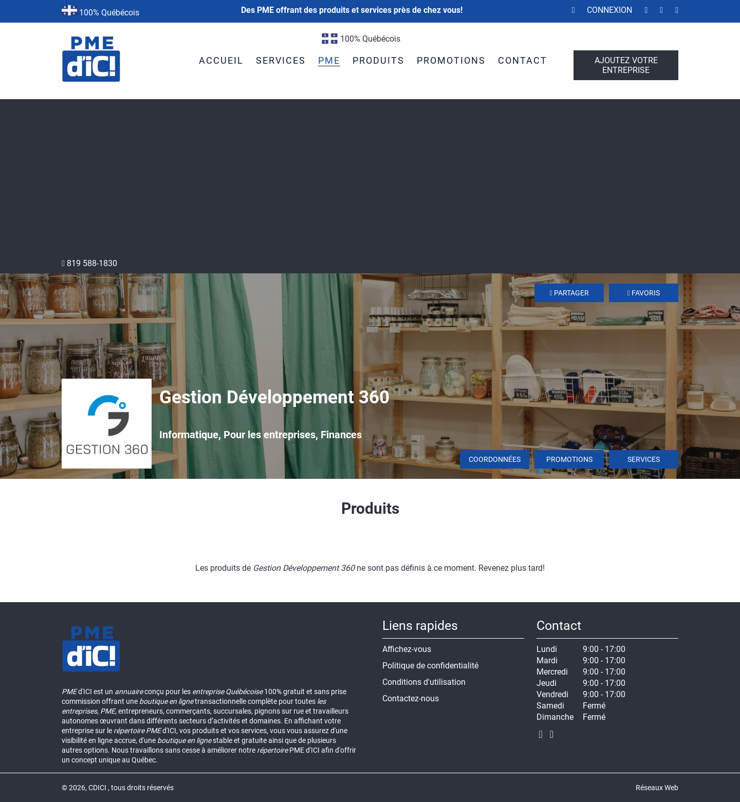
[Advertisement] (370, 181)
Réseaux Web (657, 788)
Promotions (569, 459)
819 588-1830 (89, 263)
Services (643, 459)
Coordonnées (495, 459)
